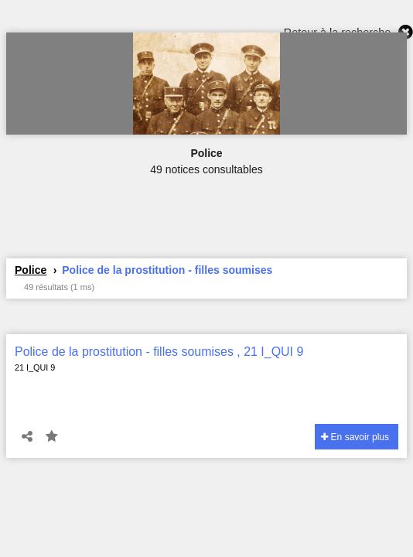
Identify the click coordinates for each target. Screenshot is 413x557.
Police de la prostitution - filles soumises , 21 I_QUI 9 (159, 351)
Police (30, 270)
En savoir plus (355, 437)
